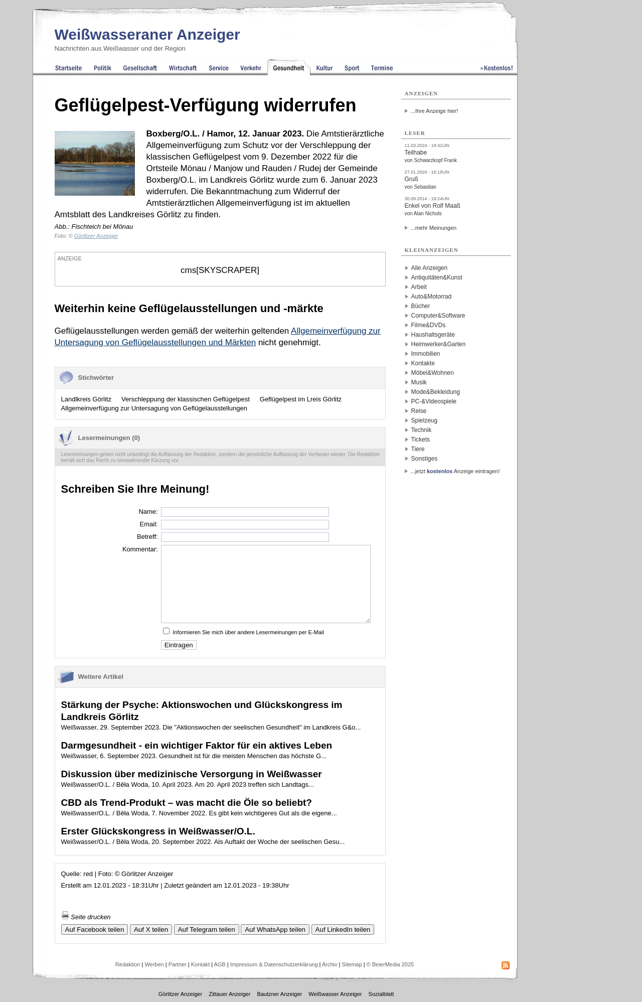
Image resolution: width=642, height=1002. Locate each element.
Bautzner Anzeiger (279, 994)
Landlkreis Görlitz (86, 399)
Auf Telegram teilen (206, 929)
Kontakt (200, 964)
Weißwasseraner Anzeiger (147, 34)
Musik (419, 382)
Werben (154, 964)
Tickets (420, 439)
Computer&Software (438, 315)
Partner (178, 964)
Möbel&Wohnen (432, 372)
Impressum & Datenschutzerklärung (274, 964)
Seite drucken (86, 917)
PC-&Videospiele (434, 401)
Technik (421, 430)
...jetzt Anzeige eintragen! (455, 471)
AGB (219, 964)
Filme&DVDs (428, 325)
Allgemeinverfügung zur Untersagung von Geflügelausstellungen (154, 408)
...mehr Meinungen (434, 227)
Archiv (330, 964)
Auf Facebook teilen (94, 929)
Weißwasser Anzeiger (335, 994)
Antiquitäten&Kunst (436, 277)
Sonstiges (424, 458)
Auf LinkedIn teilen (343, 929)
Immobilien (425, 353)
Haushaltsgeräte (433, 334)
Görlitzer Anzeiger (180, 994)
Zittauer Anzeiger (229, 994)
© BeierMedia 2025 (390, 964)
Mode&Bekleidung (435, 391)
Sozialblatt (381, 994)
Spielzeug (424, 420)
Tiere (418, 449)
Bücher (420, 306)
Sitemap (352, 964)
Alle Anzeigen (429, 267)
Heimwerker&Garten (438, 344)
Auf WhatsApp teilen (275, 929)
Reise (419, 410)
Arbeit (419, 287)
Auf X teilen (151, 929)
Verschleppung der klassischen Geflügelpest (185, 399)
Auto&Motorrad (431, 296)
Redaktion (127, 964)
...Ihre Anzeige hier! (434, 110)
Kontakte (423, 363)
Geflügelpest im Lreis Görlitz (301, 399)
